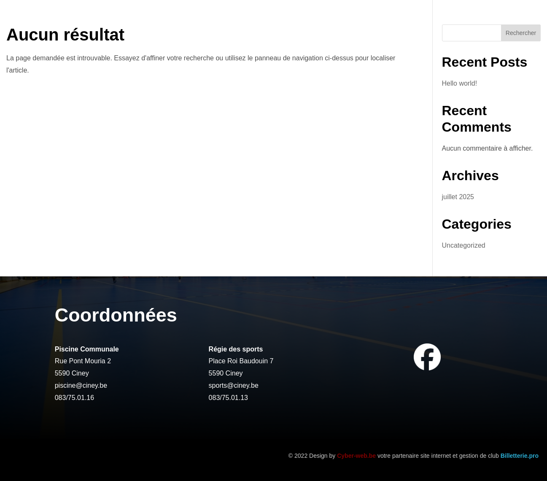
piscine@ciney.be (81, 385)
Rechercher (521, 33)
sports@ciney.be (234, 385)
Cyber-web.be (356, 455)
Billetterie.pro (520, 455)
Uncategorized (463, 245)
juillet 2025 (458, 196)
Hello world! (459, 83)
